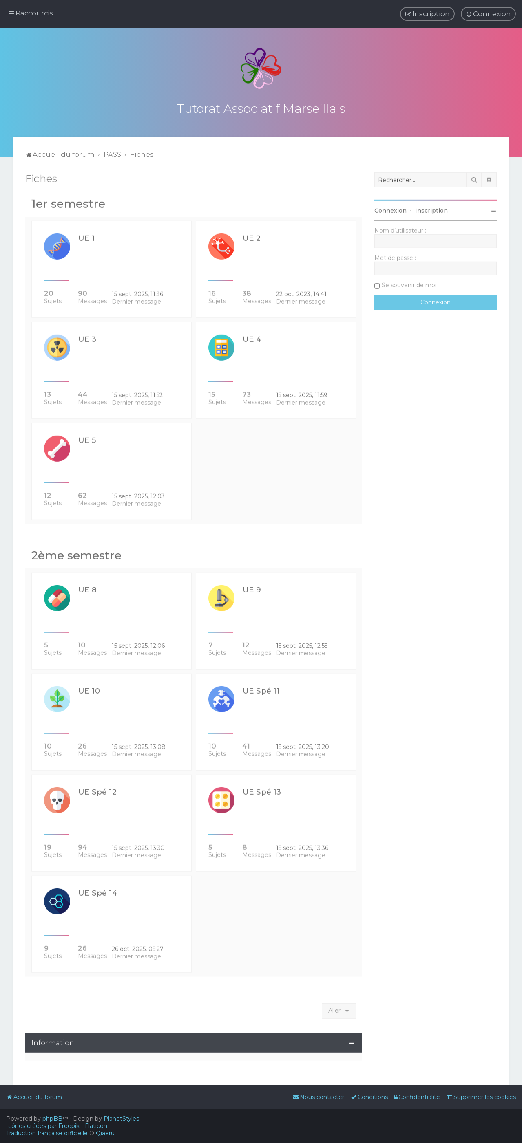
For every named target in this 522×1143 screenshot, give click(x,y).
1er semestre (68, 202)
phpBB (52, 1118)
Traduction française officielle (47, 1133)
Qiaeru (105, 1133)
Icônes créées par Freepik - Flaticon (56, 1126)
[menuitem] (488, 14)
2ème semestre (76, 554)
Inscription (431, 209)
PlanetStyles (121, 1118)
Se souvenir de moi (409, 283)
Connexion (390, 209)
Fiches (41, 177)
